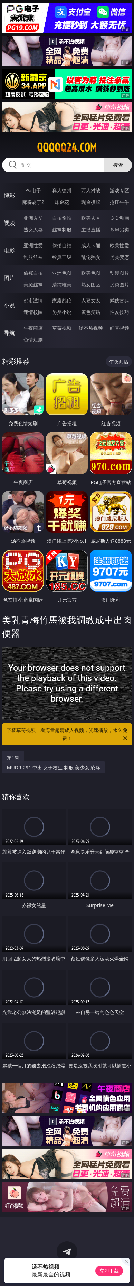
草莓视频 (61, 328)
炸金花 (62, 202)
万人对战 (90, 190)
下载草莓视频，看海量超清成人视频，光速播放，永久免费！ (67, 735)
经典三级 (61, 257)
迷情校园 (33, 312)
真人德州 (61, 190)
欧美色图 (90, 273)
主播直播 (90, 229)
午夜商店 (33, 328)
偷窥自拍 (33, 273)
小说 (9, 305)
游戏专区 (119, 190)
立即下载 (109, 1270)
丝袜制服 (61, 229)
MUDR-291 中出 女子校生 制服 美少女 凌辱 (53, 767)
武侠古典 (119, 300)
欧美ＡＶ (90, 218)
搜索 (118, 165)
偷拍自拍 (61, 245)
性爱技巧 (119, 312)
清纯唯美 (61, 284)
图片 (9, 278)
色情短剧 (33, 339)
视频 (9, 223)
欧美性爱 (119, 245)
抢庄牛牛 (119, 202)
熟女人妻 (33, 229)
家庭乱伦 (61, 300)
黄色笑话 (90, 312)
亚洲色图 (61, 273)
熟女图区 (90, 284)
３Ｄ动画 (119, 218)
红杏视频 (119, 328)
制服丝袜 (33, 257)
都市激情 (33, 300)
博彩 (9, 195)
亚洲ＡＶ (33, 218)
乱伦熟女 (90, 257)
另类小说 (61, 312)
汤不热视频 (91, 328)
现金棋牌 (90, 202)
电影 (9, 250)
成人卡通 (90, 245)
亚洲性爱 (33, 245)
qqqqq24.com (67, 147)
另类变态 (119, 257)
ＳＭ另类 (119, 229)
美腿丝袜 (33, 284)
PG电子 (33, 190)
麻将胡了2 (33, 202)
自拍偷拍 (61, 218)
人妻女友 (90, 300)
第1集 (13, 757)
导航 (9, 333)
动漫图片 (119, 273)
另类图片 (119, 284)
